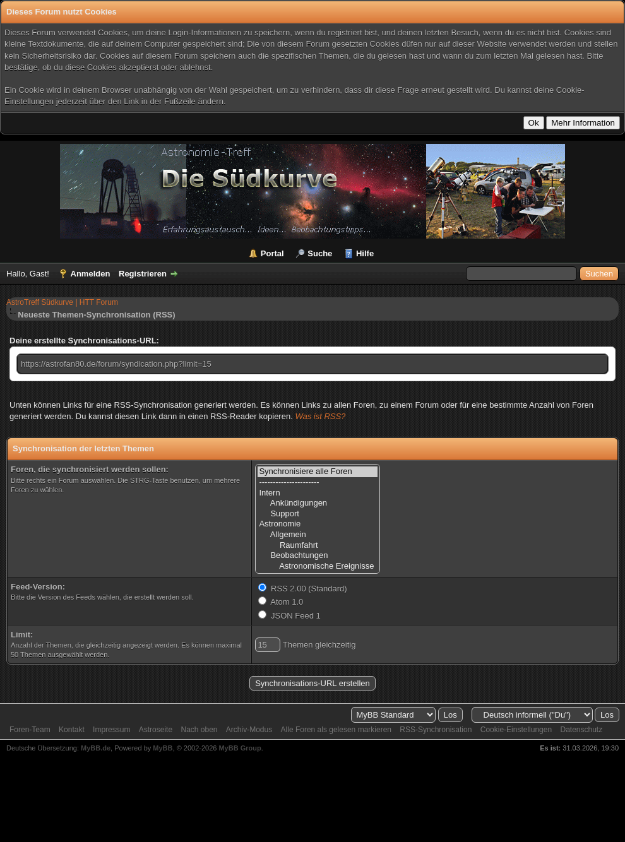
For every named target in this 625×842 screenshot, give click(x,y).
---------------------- (318, 482)
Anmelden (90, 273)
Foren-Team (30, 729)
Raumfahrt (318, 545)
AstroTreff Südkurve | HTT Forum (62, 302)
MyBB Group (239, 748)
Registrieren (143, 273)
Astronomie (318, 524)
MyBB (162, 748)
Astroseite (155, 729)
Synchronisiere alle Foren (318, 471)
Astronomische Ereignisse (318, 566)
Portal (272, 253)
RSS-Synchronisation (436, 729)
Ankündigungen (318, 503)
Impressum (111, 729)
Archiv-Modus (249, 729)
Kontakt (72, 729)
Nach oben (199, 729)
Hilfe (365, 253)
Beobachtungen (318, 555)
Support (318, 514)
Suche (319, 253)
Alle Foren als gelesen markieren (336, 729)
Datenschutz (581, 729)
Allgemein (318, 535)
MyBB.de (95, 748)
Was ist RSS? (320, 416)
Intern (318, 493)
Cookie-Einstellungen (516, 729)
